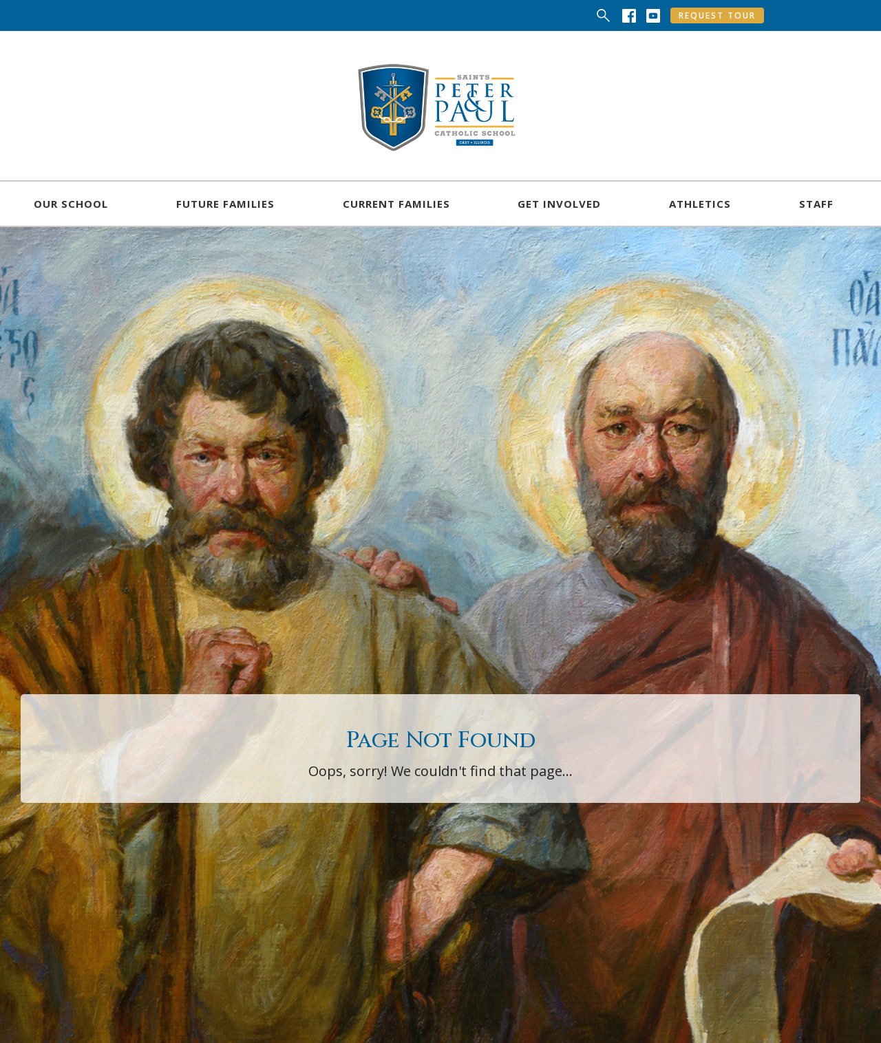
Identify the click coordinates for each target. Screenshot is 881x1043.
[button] (70, 204)
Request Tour (717, 15)
